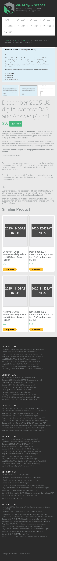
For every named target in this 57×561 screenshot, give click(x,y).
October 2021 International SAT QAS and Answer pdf (20, 387)
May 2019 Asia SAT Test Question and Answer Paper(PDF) (21, 459)
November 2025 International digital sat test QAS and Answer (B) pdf (15, 315)
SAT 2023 (8, 26)
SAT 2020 (47, 26)
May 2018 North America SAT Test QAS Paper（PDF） (20, 490)
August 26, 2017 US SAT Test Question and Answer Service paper (24, 524)
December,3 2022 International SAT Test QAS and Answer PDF (23, 349)
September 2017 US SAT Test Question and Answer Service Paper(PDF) (26, 521)
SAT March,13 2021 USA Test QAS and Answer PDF (19, 399)
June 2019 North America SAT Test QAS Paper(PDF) (19, 456)
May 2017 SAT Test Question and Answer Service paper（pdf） (23, 531)
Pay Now (16, 123)
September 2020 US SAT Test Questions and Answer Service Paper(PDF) (26, 425)
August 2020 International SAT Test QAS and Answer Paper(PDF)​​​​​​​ (24, 430)
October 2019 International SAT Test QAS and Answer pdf (21, 451)
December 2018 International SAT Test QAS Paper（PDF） (22, 477)
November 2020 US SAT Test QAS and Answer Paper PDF (21, 416)
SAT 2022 (21, 26)
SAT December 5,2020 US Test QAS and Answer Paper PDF (22, 408)
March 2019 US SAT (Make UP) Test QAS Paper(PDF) (20, 439)
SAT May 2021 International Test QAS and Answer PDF (20, 395)
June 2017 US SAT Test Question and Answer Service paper (22, 526)
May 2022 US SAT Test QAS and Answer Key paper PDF (21, 359)
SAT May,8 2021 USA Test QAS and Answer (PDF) (18, 392)
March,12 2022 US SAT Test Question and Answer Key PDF (22, 366)
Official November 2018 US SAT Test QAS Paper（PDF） (21, 480)
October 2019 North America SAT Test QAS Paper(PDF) (20, 449)
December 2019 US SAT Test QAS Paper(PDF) (17, 444)
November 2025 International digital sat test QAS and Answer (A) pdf (41, 315)
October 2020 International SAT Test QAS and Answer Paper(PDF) (24, 423)
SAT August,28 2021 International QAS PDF (16, 390)
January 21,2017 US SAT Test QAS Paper (16, 534)
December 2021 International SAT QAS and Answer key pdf (22, 380)
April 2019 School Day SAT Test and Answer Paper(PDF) (21, 463)
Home (6, 40)
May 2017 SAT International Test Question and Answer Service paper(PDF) (27, 529)
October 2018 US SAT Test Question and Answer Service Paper (23, 485)
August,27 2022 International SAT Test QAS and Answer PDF (22, 357)
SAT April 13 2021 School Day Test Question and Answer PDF (22, 397)
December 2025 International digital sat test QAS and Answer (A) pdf (41, 255)
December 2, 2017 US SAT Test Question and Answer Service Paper (25, 514)
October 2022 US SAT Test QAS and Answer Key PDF (20, 352)
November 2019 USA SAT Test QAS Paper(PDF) (18, 446)
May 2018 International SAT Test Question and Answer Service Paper (25, 488)
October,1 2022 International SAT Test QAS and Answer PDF (22, 354)
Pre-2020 (8, 32)
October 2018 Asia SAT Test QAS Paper (15, 483)
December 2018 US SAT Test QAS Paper (15, 475)
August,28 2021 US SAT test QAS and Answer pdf (18, 382)
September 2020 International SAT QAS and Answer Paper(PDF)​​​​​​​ (23, 428)
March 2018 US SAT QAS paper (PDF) (14, 498)
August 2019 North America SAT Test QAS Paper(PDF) (20, 454)
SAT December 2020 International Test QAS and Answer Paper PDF (24, 411)
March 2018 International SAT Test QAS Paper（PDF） (20, 496)
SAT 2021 (34, 26)
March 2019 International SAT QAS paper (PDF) (18, 466)
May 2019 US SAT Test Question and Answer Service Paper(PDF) (24, 461)
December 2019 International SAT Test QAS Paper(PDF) (21, 442)
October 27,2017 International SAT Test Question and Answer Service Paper (27, 517)
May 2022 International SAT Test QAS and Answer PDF (20, 364)
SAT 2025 (34, 20)
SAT (15, 40)
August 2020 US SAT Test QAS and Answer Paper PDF (20, 413)
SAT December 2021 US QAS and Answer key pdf (18, 378)
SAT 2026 (21, 20)
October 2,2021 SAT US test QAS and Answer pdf (18, 385)
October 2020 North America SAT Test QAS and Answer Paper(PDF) (25, 421)
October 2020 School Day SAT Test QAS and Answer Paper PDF (23, 418)
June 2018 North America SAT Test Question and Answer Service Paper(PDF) (28, 493)
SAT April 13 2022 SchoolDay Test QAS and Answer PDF (21, 361)
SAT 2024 (47, 20)
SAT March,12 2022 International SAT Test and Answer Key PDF (23, 369)
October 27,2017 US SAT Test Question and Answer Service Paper (24, 519)
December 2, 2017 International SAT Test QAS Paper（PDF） (22, 511)
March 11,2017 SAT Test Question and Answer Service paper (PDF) (24, 536)
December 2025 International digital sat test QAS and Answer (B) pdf (15, 255)
